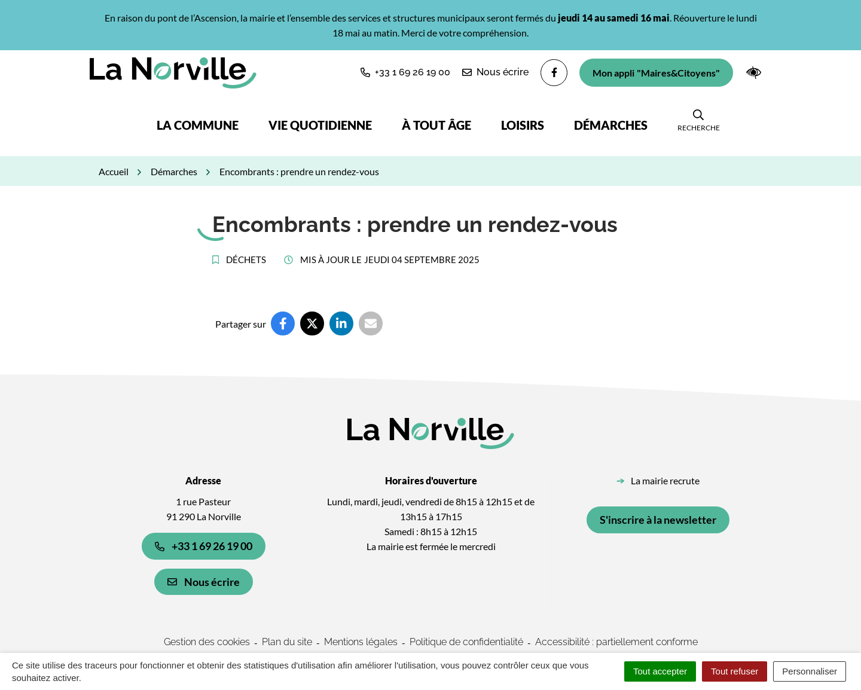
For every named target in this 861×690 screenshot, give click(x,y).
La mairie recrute (665, 480)
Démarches (611, 125)
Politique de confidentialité (466, 642)
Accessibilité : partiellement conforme (616, 642)
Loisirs (522, 125)
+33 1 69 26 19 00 (203, 545)
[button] (405, 72)
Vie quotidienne (320, 125)
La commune (198, 125)
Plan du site (287, 642)
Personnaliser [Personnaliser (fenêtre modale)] (809, 671)
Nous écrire (203, 581)
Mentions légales (361, 642)
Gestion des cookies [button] (207, 642)
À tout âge (436, 125)
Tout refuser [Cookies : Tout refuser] (734, 671)
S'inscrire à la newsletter (658, 519)
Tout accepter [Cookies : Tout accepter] (660, 671)
